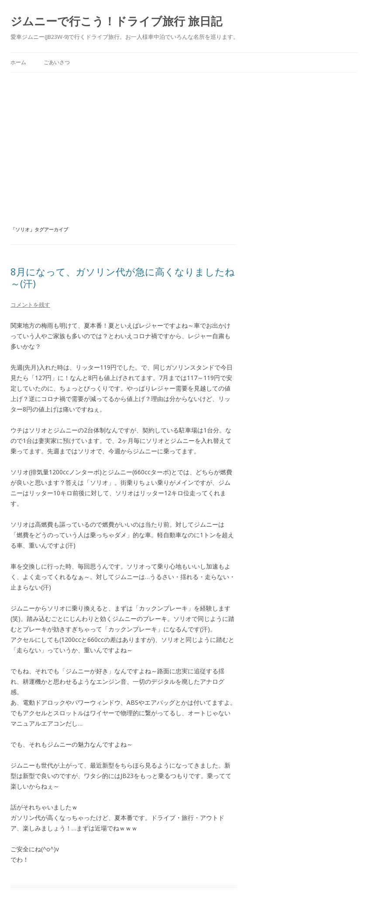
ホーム (18, 62)
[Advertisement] (184, 138)
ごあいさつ (57, 62)
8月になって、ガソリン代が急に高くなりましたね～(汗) (122, 277)
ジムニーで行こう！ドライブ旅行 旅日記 (116, 21)
